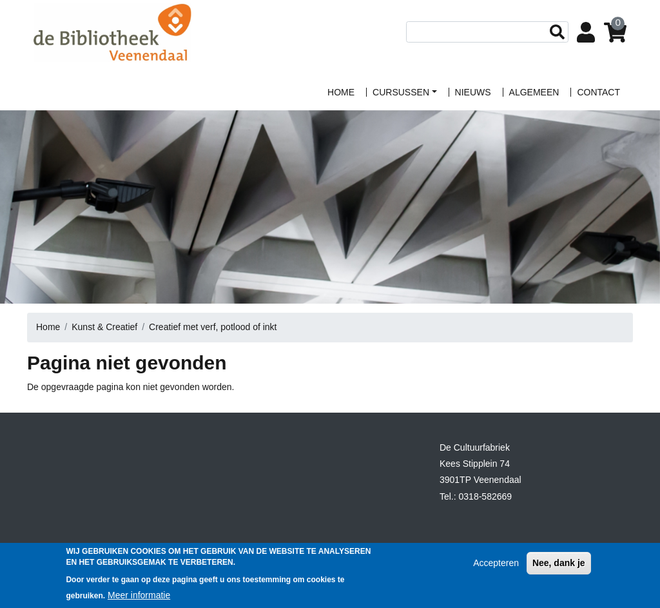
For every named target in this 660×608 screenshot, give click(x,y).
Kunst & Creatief (104, 327)
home (340, 92)
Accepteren (496, 569)
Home (48, 327)
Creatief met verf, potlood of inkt (213, 327)
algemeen (534, 92)
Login (588, 33)
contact (598, 92)
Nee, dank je (558, 569)
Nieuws (473, 92)
